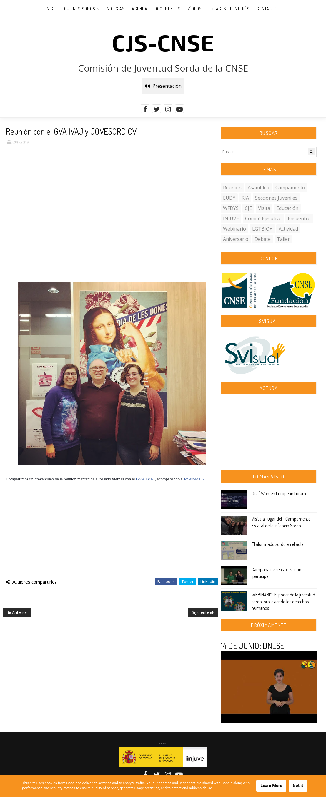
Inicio (51, 8)
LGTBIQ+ (262, 229)
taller (283, 239)
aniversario (235, 239)
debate (263, 239)
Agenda (139, 8)
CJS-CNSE (163, 42)
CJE (248, 208)
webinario (234, 229)
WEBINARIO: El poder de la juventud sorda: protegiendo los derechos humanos (283, 601)
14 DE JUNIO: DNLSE (252, 645)
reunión (232, 187)
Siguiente (203, 612)
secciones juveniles (276, 198)
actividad (288, 229)
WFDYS (231, 208)
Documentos (167, 8)
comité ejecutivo (263, 218)
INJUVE (231, 218)
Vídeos (195, 8)
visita (264, 208)
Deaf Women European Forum (279, 493)
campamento (290, 187)
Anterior (17, 612)
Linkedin (207, 581)
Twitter (188, 581)
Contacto (267, 8)
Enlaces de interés (229, 8)
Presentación (163, 86)
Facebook (166, 581)
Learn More (271, 785)
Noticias (116, 8)
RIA (245, 198)
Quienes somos (79, 8)
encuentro (299, 218)
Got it (298, 785)
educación (287, 208)
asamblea (258, 187)
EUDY (229, 198)
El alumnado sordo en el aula (278, 544)
